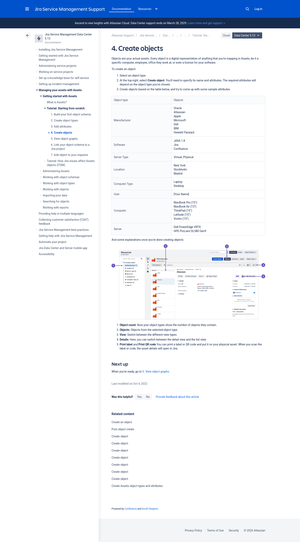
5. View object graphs (64, 138)
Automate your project (53, 242)
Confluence (131, 508)
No (148, 396)
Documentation (121, 9)
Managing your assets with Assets (60, 90)
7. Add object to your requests (69, 155)
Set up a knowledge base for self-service (64, 78)
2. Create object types (64, 120)
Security (234, 530)
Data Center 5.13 (247, 35)
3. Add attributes (61, 126)
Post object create (122, 429)
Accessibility (46, 254)
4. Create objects (61, 132)
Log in (258, 9)
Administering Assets (56, 171)
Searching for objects (56, 201)
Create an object (121, 422)
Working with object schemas (61, 177)
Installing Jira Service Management (61, 49)
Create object (119, 436)
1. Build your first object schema (71, 114)
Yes (139, 396)
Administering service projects (57, 65)
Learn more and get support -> (206, 23)
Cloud (226, 35)
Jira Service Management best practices (64, 229)
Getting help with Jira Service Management (65, 235)
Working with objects (56, 189)
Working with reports (56, 207)
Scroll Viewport (150, 508)
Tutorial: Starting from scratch (66, 108)
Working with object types (59, 183)
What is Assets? (57, 102)
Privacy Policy (193, 530)
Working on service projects (56, 71)
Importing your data (55, 195)
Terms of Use (215, 530)
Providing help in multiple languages (61, 213)
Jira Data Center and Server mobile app (63, 248)
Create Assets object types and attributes (137, 486)
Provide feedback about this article (177, 396)
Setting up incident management (59, 84)
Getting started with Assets (60, 96)
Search (247, 9)
